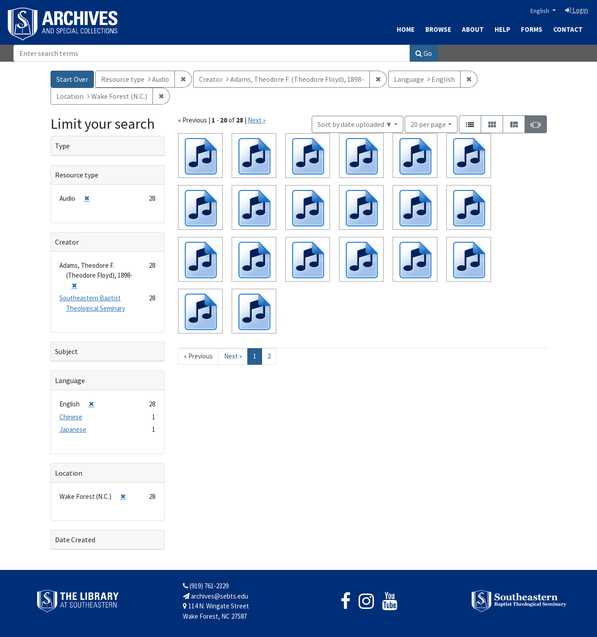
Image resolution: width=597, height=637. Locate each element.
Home (406, 29)
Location (68, 472)
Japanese (72, 429)
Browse (438, 29)
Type (62, 145)
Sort (355, 124)
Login (576, 10)
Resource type (76, 174)
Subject (66, 351)
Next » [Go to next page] (233, 356)
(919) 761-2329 (206, 586)
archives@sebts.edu (215, 596)
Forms (531, 29)
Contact (568, 29)
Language (70, 380)
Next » (257, 120)
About (473, 29)
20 (428, 123)
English (540, 11)
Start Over (72, 79)
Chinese (70, 417)
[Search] (211, 53)
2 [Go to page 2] (269, 356)
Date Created (75, 539)
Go (423, 53)
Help (502, 29)
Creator (67, 241)
